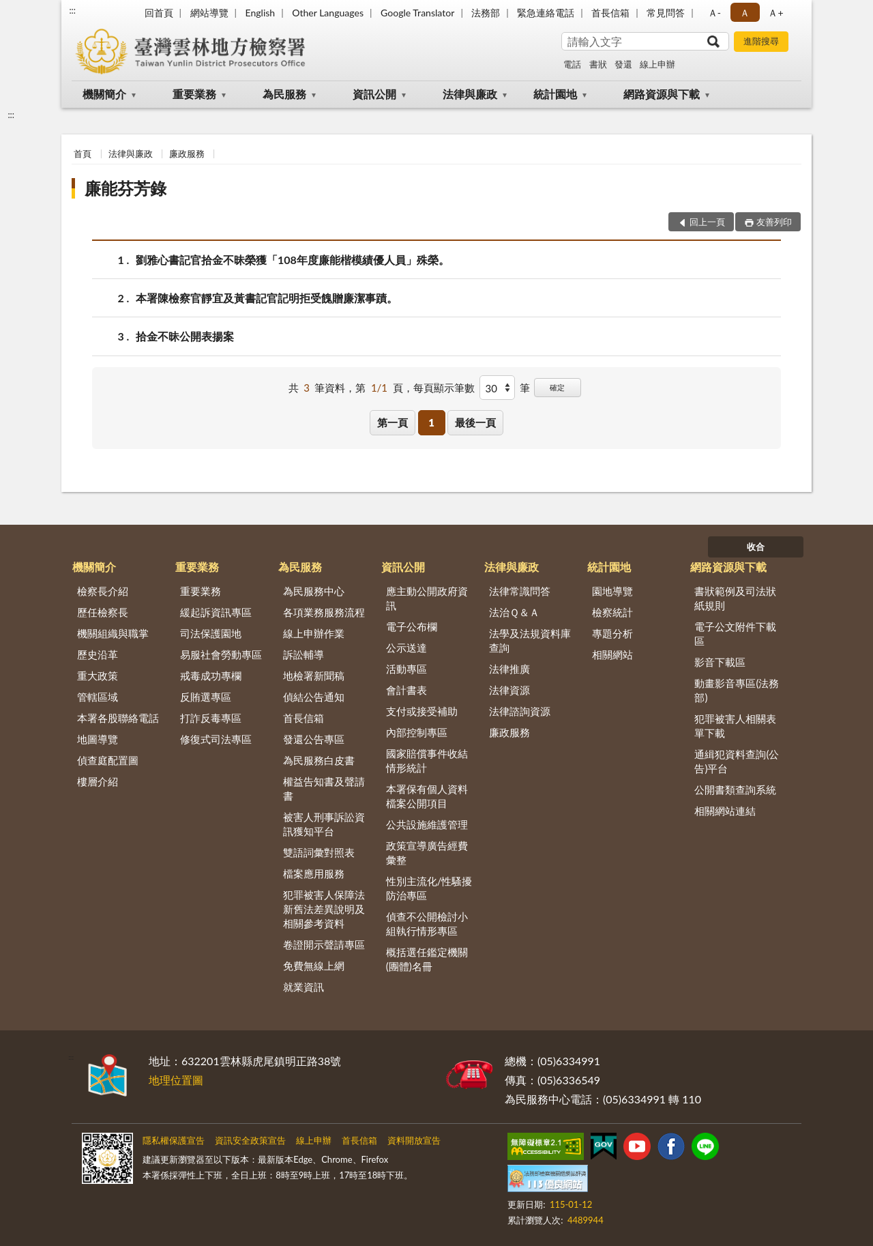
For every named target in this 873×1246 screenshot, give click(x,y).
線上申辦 (657, 64)
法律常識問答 (519, 591)
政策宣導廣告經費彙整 (427, 852)
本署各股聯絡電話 (118, 718)
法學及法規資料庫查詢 (530, 640)
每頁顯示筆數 (444, 387)
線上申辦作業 (313, 633)
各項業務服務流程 (324, 612)
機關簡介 (104, 93)
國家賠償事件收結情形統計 (427, 760)
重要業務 (194, 93)
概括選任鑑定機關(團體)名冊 (427, 959)
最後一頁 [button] (475, 422)
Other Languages (328, 12)
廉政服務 (187, 153)
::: (72, 10)
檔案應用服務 (313, 873)
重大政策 (97, 675)
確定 (557, 387)
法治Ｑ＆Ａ (514, 612)
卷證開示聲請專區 (324, 944)
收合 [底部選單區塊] (756, 546)
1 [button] (431, 422)
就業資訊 (303, 987)
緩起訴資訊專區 (216, 612)
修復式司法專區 (216, 739)
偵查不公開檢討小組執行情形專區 (427, 923)
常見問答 (666, 12)
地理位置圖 (176, 1079)
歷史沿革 (97, 654)
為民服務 (284, 93)
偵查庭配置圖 (107, 760)
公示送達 (406, 647)
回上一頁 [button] (707, 221)
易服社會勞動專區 (221, 654)
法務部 (485, 12)
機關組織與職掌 (113, 633)
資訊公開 (374, 93)
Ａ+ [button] (775, 12)
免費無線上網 (313, 965)
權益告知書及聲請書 (324, 788)
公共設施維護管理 (427, 824)
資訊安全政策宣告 (250, 1140)
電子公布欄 (411, 626)
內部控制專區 (416, 732)
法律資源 (509, 690)
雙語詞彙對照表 (319, 852)
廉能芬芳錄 (125, 188)
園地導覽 (612, 591)
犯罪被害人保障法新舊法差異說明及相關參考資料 (324, 908)
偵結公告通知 (313, 697)
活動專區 (406, 669)
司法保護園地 (210, 633)
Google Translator (417, 12)
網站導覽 (209, 12)
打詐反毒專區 (210, 718)
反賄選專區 (205, 697)
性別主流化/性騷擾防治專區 (429, 888)
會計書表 (406, 690)
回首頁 (159, 12)
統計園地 (555, 93)
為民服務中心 (313, 591)
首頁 (82, 153)
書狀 (598, 64)
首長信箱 (610, 12)
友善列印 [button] (774, 221)
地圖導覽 (97, 739)
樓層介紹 (97, 781)
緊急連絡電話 (545, 12)
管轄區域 (97, 697)
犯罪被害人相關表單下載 (735, 725)
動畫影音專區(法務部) (736, 690)
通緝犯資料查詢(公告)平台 (736, 761)
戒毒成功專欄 (210, 675)
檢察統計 (612, 612)
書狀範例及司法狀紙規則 (735, 598)
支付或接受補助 (422, 711)
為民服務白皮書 (319, 760)
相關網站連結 (725, 811)
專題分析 (612, 633)
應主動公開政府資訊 (427, 598)
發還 (623, 64)
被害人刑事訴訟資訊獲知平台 (324, 824)
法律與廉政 (470, 93)
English (260, 12)
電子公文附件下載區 (735, 633)
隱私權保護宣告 (174, 1140)
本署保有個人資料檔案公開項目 (427, 796)
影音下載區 (719, 662)
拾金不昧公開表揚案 (185, 336)
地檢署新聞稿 (313, 675)
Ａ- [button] (714, 12)
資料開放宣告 (414, 1140)
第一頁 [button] (392, 422)
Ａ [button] (745, 12)
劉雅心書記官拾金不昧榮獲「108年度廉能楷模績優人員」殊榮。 (292, 259)
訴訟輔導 (303, 654)
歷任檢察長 (102, 612)
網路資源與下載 (661, 93)
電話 (572, 64)
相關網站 (612, 654)
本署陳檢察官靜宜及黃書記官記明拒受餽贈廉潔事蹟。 (267, 298)
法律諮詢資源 (519, 711)
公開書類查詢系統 (735, 789)
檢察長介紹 (102, 591)
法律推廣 (509, 669)
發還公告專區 (313, 739)
